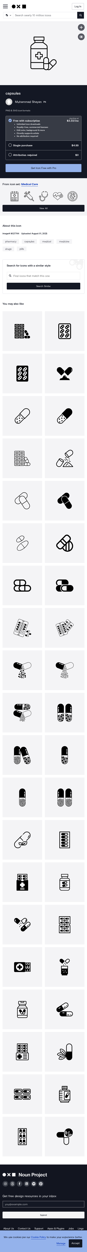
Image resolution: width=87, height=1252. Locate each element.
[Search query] (43, 276)
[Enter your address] (43, 1204)
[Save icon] (81, 27)
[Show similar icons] (81, 36)
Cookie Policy (38, 1237)
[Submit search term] (80, 15)
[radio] (43, 128)
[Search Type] (8, 15)
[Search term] (45, 15)
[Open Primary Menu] (5, 6)
